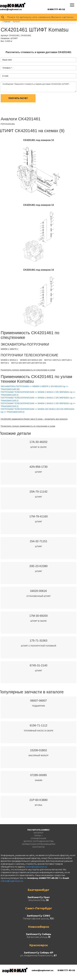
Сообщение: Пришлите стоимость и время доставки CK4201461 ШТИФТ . (38, 87)
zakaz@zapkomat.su (11, 9)
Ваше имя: (7, 60)
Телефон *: (7, 68)
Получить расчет (18, 98)
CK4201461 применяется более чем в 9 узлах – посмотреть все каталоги (34, 419)
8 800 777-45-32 (56, 9)
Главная (6, 21)
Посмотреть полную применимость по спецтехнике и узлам (28, 370)
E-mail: (5, 76)
